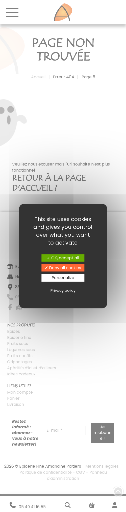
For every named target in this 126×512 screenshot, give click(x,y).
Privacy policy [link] (63, 290)
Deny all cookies (63, 268)
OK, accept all (63, 258)
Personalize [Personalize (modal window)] (63, 278)
